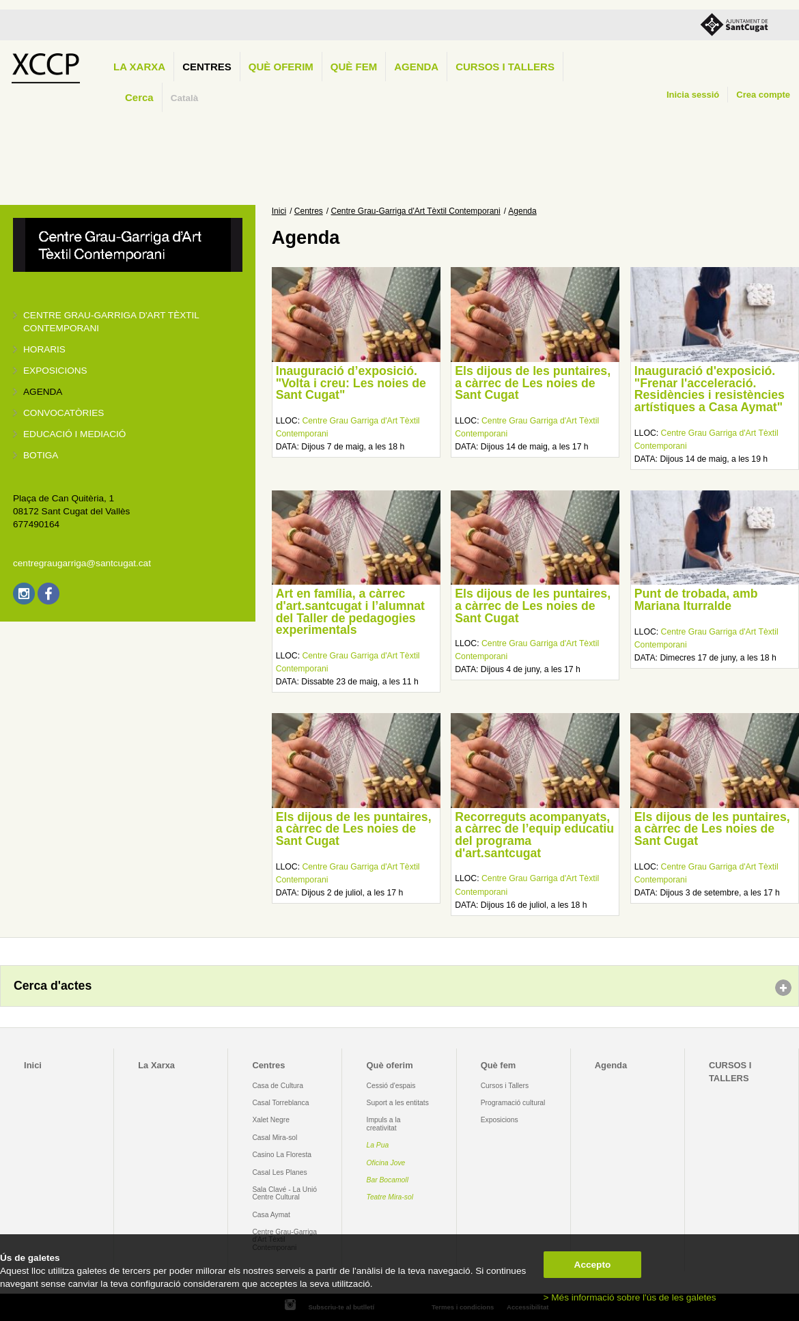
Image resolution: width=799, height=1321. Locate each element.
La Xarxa (139, 66)
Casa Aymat (271, 1215)
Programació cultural (513, 1103)
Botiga (40, 455)
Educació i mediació (74, 434)
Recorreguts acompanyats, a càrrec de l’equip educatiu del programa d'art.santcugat (534, 835)
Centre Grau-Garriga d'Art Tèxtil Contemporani (416, 211)
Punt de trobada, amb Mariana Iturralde (696, 600)
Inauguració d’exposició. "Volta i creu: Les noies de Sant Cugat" (351, 383)
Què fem (354, 66)
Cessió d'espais (391, 1085)
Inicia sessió (693, 94)
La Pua (378, 1145)
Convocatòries (63, 413)
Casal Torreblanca (280, 1103)
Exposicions (55, 370)
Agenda (416, 66)
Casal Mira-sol (274, 1137)
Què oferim (281, 66)
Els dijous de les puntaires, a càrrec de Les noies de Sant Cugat (533, 383)
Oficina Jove (386, 1163)
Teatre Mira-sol (390, 1197)
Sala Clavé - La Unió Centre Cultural (284, 1193)
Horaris (44, 349)
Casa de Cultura (277, 1085)
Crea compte (763, 94)
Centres (207, 66)
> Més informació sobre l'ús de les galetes (630, 1297)
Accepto (592, 1265)
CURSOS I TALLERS (505, 66)
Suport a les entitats (398, 1103)
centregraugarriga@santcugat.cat (82, 563)
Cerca (139, 97)
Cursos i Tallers (505, 1085)
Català (185, 98)
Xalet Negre (271, 1120)
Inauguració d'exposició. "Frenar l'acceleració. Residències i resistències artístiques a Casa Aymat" (709, 389)
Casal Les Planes (279, 1172)
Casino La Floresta (281, 1154)
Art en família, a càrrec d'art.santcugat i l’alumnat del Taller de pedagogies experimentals (350, 612)
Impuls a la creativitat (384, 1123)
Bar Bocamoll (387, 1180)
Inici (279, 211)
